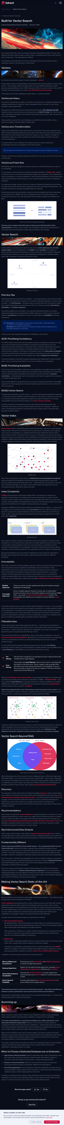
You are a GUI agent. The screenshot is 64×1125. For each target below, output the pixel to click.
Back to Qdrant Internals (10, 16)
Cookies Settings (36, 1122)
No (45, 1089)
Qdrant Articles (5, 9)
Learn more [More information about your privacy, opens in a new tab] (49, 1117)
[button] (55, 3)
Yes (36, 1089)
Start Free (32, 1105)
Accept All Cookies (52, 1122)
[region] (32, 1117)
